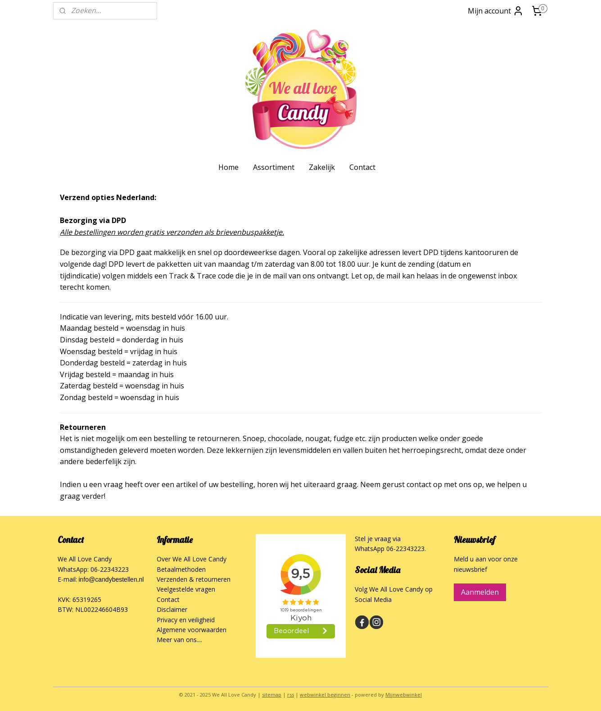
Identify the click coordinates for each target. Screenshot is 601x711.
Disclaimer (172, 609)
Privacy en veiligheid (186, 619)
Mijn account (496, 10)
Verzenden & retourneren (193, 579)
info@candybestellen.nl (111, 579)
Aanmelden (480, 592)
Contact (362, 167)
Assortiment (273, 167)
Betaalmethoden (181, 569)
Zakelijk (322, 167)
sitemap (271, 694)
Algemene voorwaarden (191, 629)
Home (228, 167)
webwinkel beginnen (325, 694)
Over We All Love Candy (191, 559)
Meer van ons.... (179, 639)
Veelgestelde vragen (186, 589)
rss (290, 694)
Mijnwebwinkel (403, 694)
